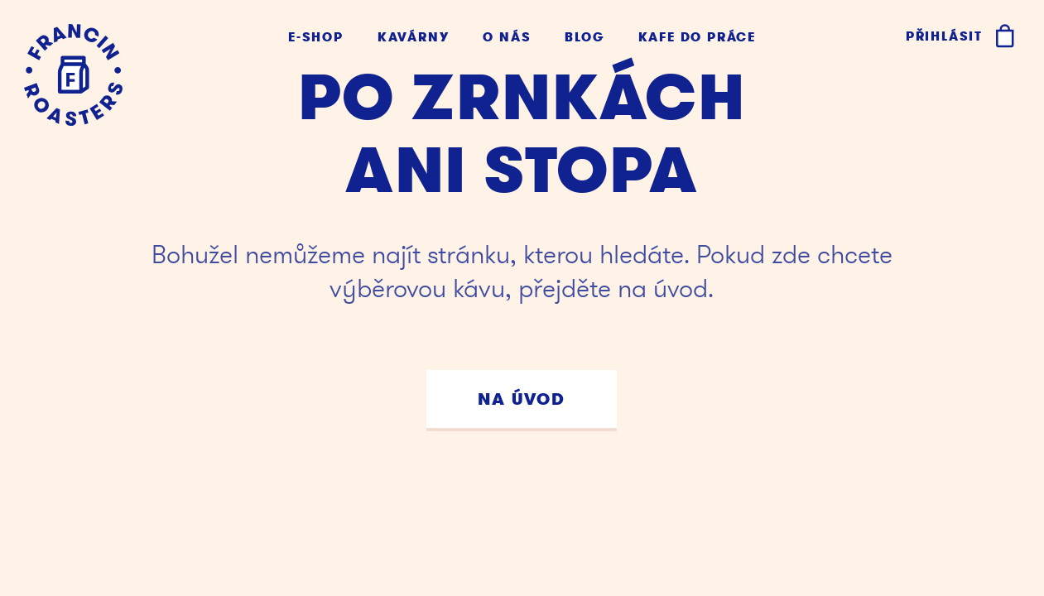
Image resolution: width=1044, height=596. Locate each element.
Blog (584, 37)
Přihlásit (944, 36)
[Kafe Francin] (73, 75)
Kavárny (414, 37)
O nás (507, 37)
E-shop (316, 37)
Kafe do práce (697, 37)
